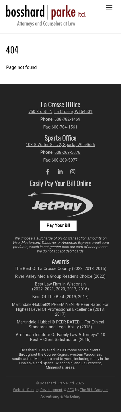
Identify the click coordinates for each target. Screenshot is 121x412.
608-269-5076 (67, 152)
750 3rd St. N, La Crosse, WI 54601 (60, 111)
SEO (70, 390)
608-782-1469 (67, 119)
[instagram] (73, 171)
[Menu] (109, 8)
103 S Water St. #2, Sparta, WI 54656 (60, 144)
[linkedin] (60, 171)
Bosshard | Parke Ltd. (57, 383)
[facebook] (48, 171)
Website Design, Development (37, 390)
